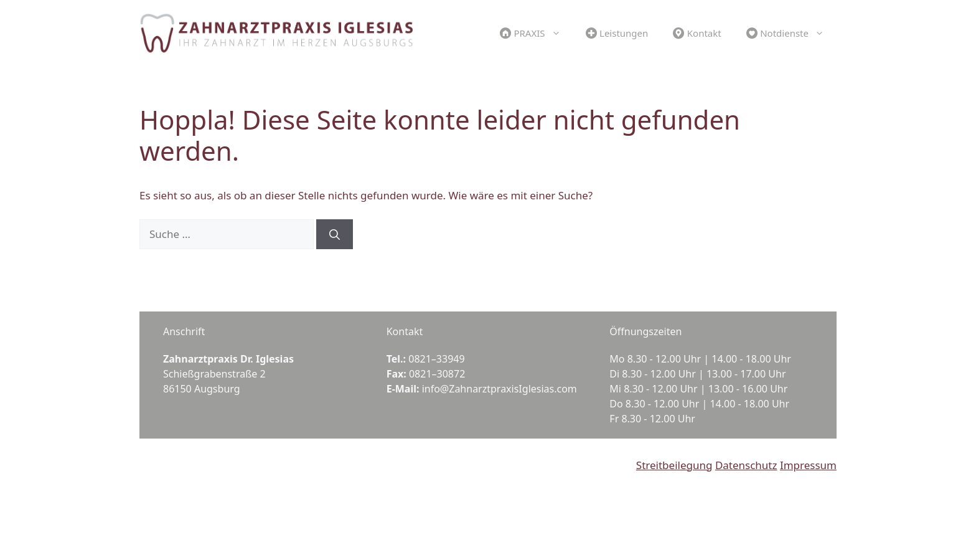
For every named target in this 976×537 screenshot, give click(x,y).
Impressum (808, 465)
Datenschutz (746, 465)
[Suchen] (334, 234)
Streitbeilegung (674, 465)
